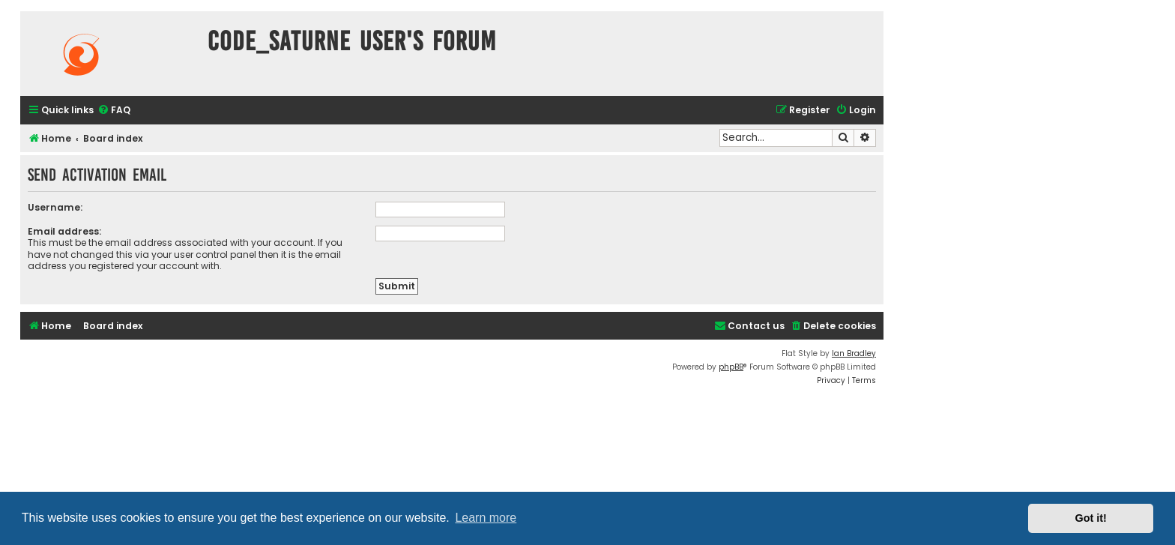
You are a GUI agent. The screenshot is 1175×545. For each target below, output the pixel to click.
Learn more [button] (485, 517)
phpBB (731, 367)
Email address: (64, 231)
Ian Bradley (854, 353)
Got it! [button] (1091, 518)
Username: (55, 207)
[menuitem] (113, 110)
